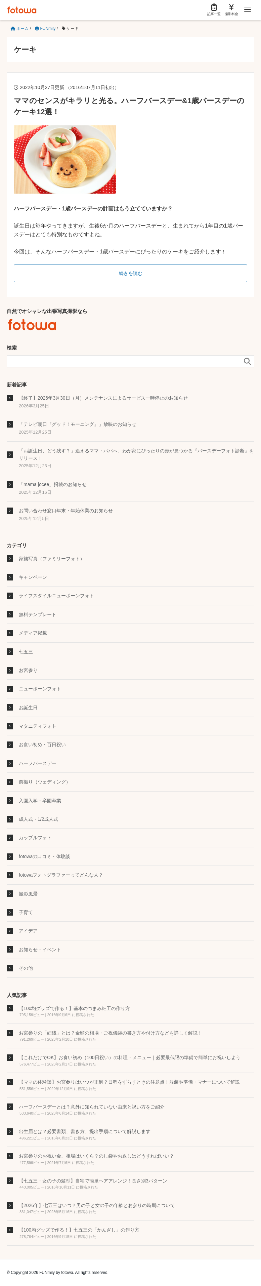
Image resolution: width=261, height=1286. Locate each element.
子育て (26, 912)
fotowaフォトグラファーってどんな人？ (61, 875)
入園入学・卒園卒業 (40, 800)
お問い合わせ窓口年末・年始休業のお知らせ (66, 510)
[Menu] (247, 10)
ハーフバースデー (37, 763)
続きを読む (130, 273)
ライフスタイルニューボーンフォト (56, 595)
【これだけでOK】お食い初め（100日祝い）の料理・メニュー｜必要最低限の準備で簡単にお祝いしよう (130, 1057)
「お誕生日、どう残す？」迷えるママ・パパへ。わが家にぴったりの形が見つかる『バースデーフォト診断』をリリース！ (136, 454)
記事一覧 (214, 9)
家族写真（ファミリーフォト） (52, 558)
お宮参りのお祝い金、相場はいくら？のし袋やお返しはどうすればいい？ (96, 1156)
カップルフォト (35, 837)
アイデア (28, 930)
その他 (26, 968)
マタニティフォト (37, 726)
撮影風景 (28, 893)
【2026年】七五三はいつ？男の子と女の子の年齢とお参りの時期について (97, 1205)
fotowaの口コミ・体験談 (44, 856)
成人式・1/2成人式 (38, 819)
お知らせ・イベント (40, 949)
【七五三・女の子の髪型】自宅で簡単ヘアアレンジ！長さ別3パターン (93, 1180)
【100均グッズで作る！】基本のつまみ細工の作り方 (74, 1008)
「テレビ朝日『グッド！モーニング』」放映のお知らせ (77, 424)
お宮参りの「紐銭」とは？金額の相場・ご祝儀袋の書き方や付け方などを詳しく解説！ (110, 1033)
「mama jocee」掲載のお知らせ (53, 484)
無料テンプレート (37, 614)
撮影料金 (231, 9)
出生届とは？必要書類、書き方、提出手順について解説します (84, 1131)
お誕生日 (28, 707)
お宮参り (28, 670)
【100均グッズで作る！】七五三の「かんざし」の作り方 (79, 1230)
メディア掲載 (33, 633)
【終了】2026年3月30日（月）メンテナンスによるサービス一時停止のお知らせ (103, 398)
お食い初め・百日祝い (42, 744)
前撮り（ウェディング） (45, 782)
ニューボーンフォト (40, 688)
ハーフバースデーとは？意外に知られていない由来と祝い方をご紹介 (92, 1107)
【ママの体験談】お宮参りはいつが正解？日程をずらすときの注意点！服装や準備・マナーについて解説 (129, 1082)
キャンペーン (33, 577)
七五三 (26, 651)
